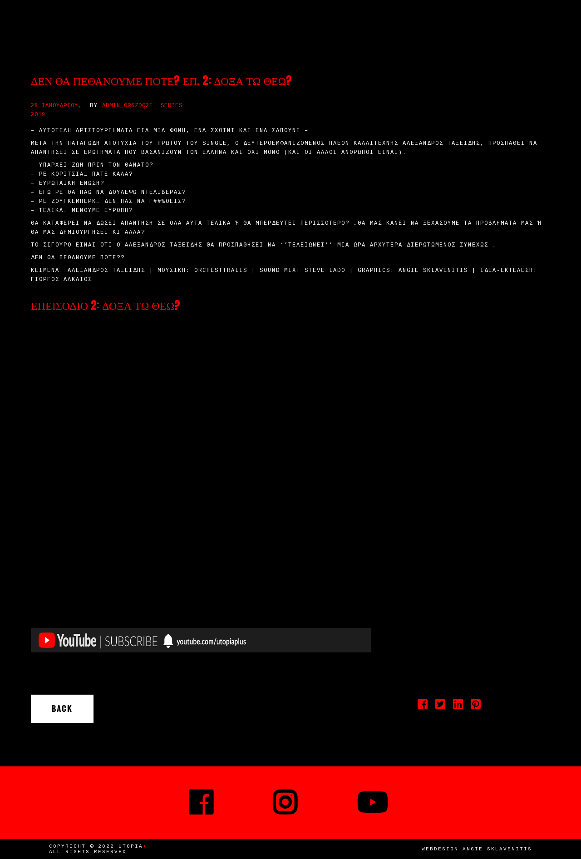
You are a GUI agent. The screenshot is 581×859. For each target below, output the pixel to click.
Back (62, 709)
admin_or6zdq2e (127, 106)
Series (171, 106)
